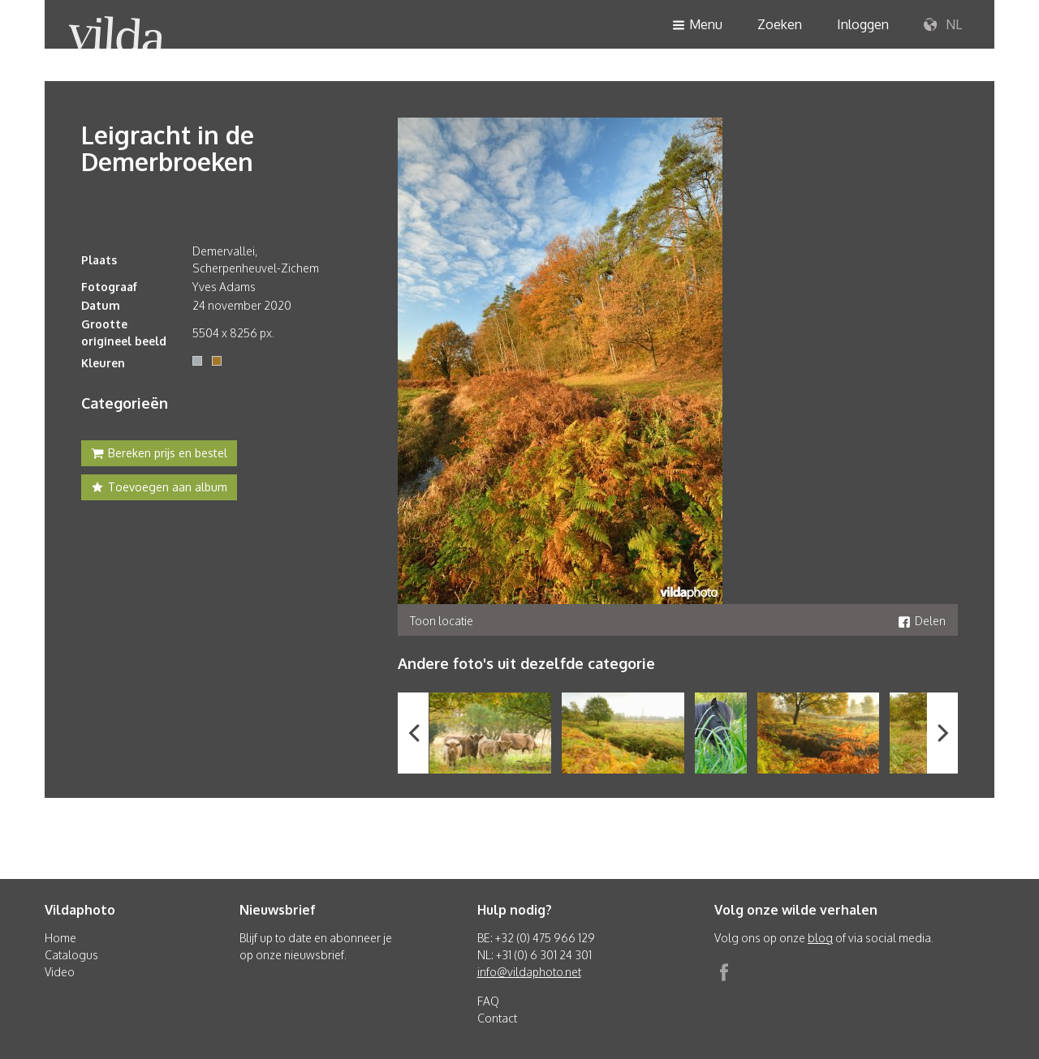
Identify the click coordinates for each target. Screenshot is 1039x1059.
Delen (922, 621)
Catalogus (71, 955)
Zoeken (779, 24)
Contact (497, 1018)
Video (60, 972)
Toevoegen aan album (159, 489)
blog (820, 938)
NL (943, 25)
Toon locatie (441, 621)
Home (60, 938)
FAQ (488, 1001)
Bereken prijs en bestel (159, 455)
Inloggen (863, 24)
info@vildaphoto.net (529, 972)
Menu (697, 25)
